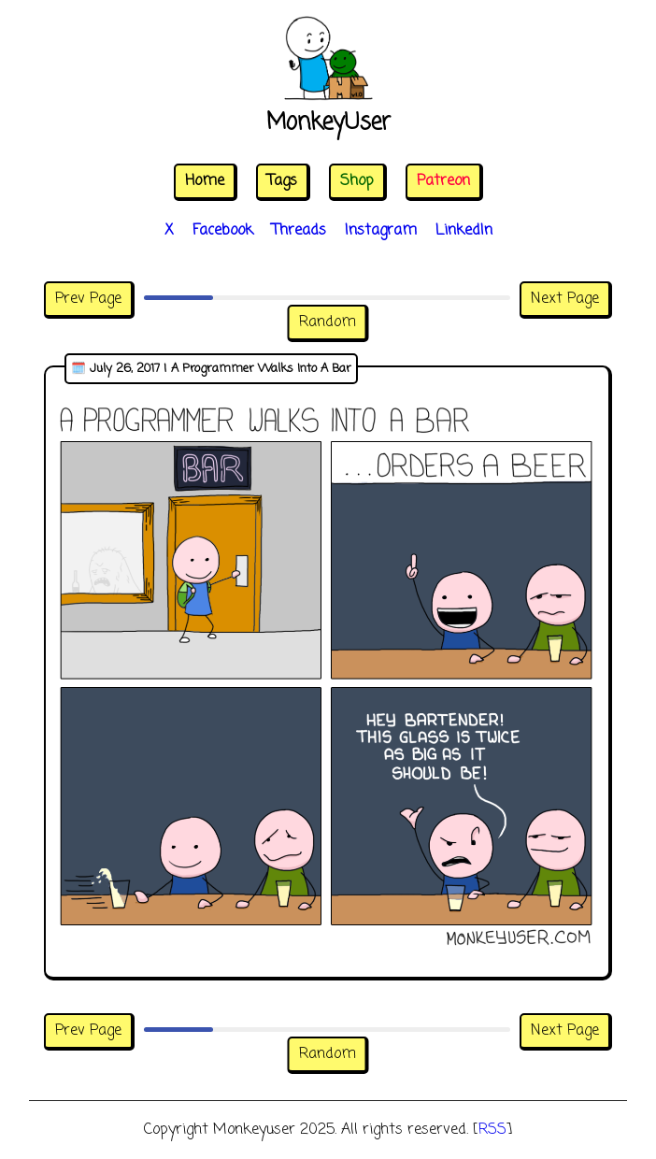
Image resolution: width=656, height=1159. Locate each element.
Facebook (223, 231)
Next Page (565, 299)
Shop (357, 181)
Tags (282, 181)
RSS (492, 1130)
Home (204, 181)
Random (327, 322)
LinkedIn (463, 231)
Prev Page (88, 299)
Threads (299, 231)
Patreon (443, 181)
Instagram (381, 231)
